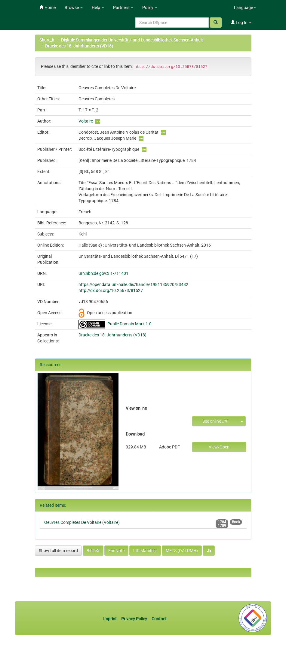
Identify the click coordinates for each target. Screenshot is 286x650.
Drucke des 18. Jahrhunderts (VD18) (79, 46)
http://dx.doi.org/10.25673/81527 (110, 290)
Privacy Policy (134, 618)
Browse (74, 7)
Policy (149, 7)
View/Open (219, 447)
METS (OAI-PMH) (182, 550)
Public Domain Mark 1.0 (129, 323)
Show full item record (58, 550)
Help (98, 7)
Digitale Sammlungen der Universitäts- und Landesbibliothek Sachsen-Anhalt (132, 40)
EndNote (116, 550)
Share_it (46, 40)
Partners (123, 7)
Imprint (110, 618)
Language (245, 7)
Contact (159, 618)
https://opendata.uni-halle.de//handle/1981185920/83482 (133, 284)
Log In (241, 22)
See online (215, 421)
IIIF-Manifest (145, 550)
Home (47, 7)
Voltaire (85, 121)
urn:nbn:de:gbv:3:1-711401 (103, 273)
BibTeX (93, 550)
